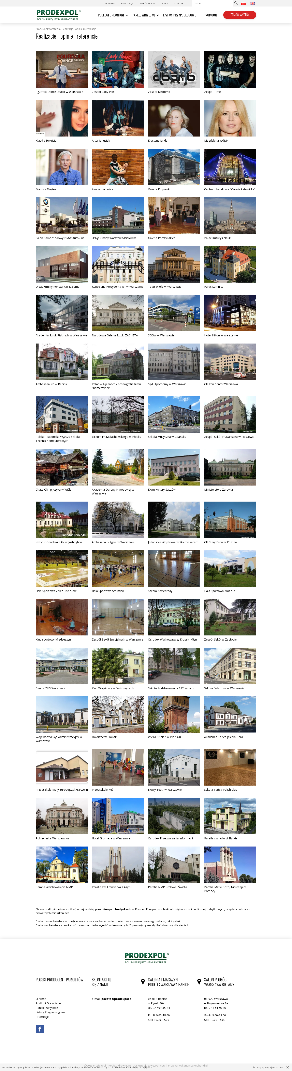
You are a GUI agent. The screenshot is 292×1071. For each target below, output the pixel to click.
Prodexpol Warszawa (48, 29)
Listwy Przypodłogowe (179, 15)
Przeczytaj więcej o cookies (268, 1067)
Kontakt (179, 3)
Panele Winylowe (143, 15)
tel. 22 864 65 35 (215, 1008)
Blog (164, 3)
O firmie (110, 3)
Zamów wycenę (239, 14)
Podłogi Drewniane (111, 15)
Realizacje (127, 3)
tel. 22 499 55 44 (159, 1008)
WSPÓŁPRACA (147, 3)
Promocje (210, 15)
